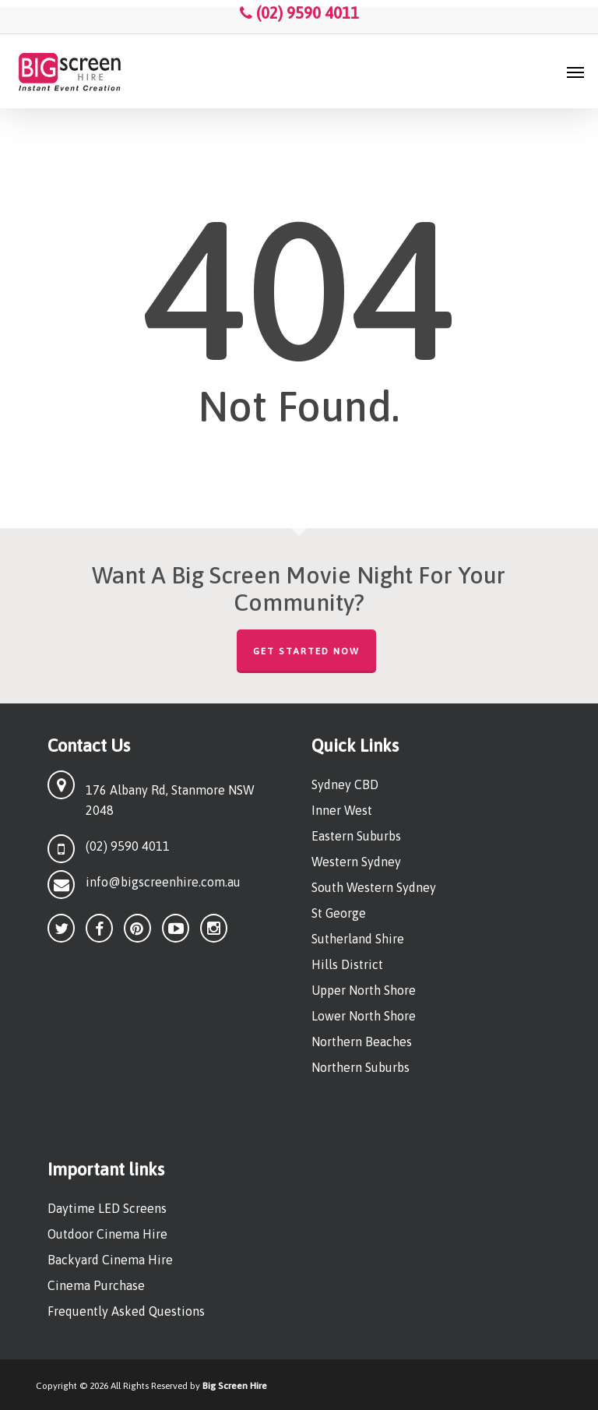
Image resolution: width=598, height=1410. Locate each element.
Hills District (347, 964)
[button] (575, 71)
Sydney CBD (344, 784)
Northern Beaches (361, 1042)
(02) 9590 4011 (299, 13)
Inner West (341, 810)
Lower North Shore (363, 1016)
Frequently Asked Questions (126, 1311)
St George (338, 913)
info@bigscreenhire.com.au (163, 882)
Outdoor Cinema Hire (107, 1234)
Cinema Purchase (96, 1285)
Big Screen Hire (234, 1385)
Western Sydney (356, 862)
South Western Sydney (373, 887)
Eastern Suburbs (356, 836)
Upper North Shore (363, 990)
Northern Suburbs (360, 1067)
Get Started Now (306, 651)
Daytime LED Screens (107, 1208)
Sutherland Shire (357, 939)
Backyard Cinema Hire (110, 1260)
